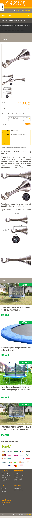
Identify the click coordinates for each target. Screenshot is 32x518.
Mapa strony (4, 492)
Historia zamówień (17, 488)
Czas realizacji (16, 473)
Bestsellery (16, 20)
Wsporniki (1, 30)
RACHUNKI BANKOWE (5, 479)
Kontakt (26, 20)
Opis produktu (3, 147)
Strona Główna (4, 20)
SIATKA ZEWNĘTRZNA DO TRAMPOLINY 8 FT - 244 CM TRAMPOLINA (15, 308)
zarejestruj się (26, 11)
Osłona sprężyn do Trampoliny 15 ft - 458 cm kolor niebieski (16, 348)
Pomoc (15, 481)
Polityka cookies (5, 473)
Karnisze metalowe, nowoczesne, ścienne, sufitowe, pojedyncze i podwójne (12, 25)
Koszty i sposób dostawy (19, 475)
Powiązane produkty (9, 147)
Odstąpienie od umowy (18, 490)
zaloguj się (18, 11)
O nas (21, 20)
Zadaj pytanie (23, 147)
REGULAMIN (16, 477)
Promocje (11, 20)
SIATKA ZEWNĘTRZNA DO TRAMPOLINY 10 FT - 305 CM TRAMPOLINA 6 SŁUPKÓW (16, 428)
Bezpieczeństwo (17, 147)
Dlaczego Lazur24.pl (6, 475)
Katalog (3, 490)
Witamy (3, 504)
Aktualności (4, 488)
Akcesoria (26, 25)
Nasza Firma (4, 477)
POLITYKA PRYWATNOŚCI (18, 479)
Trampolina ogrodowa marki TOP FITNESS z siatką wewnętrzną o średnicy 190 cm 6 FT (16, 389)
